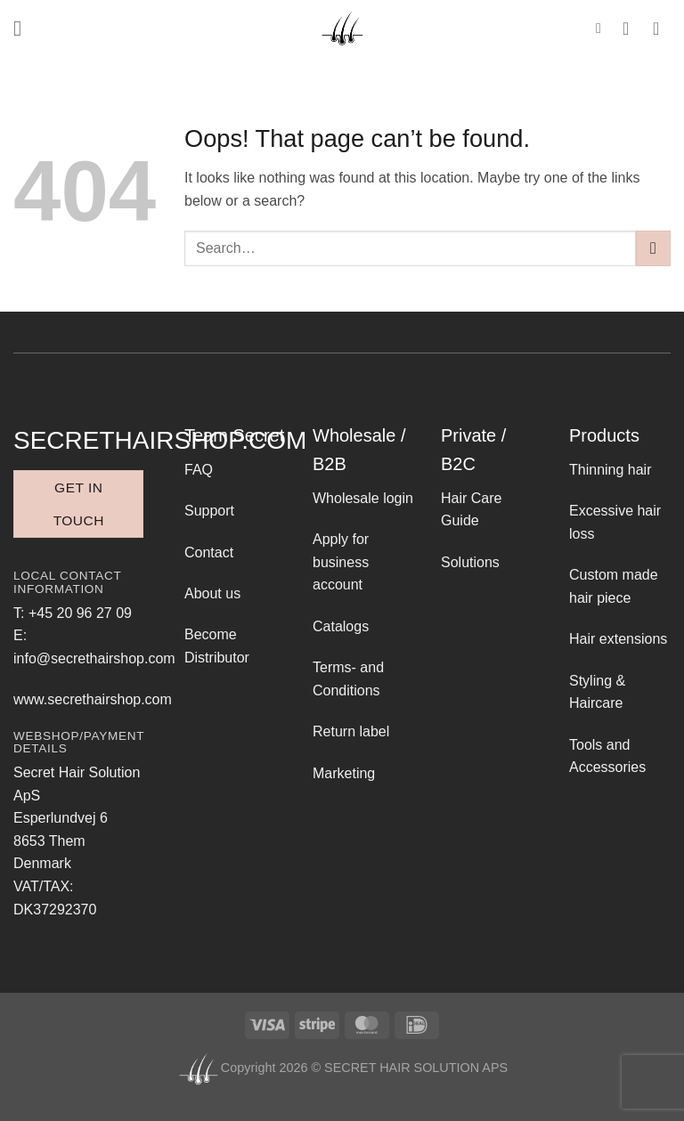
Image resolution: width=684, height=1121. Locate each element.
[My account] (631, 28)
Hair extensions (618, 638)
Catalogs (341, 626)
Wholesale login (363, 498)
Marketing (344, 773)
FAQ (198, 469)
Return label (351, 731)
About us (212, 593)
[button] (24, 28)
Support (209, 510)
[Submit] (653, 248)
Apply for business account (341, 562)
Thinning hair (610, 469)
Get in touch (78, 504)
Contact (208, 552)
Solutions (470, 562)
